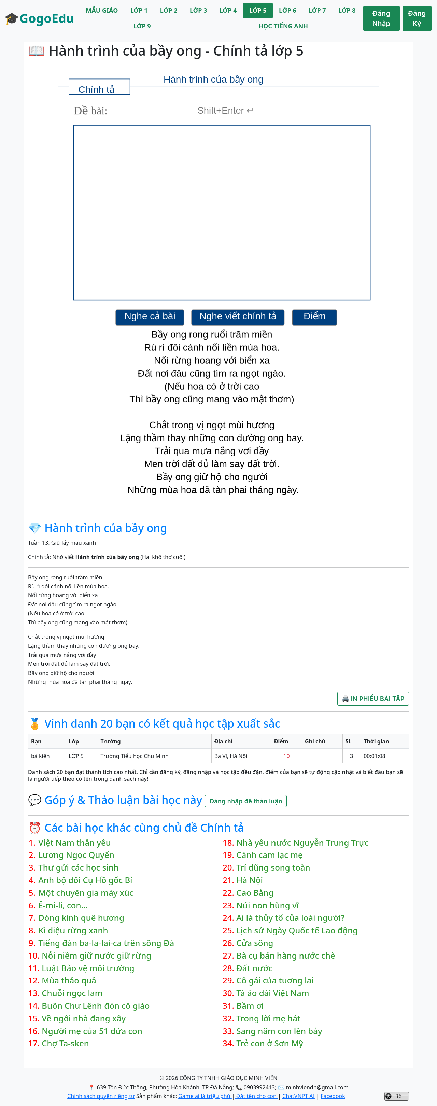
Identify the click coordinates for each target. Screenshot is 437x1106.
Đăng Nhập (381, 18)
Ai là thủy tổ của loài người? (290, 918)
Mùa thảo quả (69, 981)
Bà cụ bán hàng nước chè (285, 956)
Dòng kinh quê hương (81, 918)
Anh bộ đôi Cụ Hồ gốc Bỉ (85, 880)
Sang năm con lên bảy (279, 1031)
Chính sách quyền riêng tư (101, 1096)
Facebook (333, 1096)
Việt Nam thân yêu (74, 843)
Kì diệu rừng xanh (73, 930)
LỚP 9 (142, 26)
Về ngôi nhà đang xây (84, 1018)
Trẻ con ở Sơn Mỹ (269, 1043)
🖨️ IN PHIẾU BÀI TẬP (373, 698)
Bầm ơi (250, 1006)
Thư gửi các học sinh (78, 868)
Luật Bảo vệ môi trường (88, 968)
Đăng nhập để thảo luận (245, 801)
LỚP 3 (198, 10)
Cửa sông (254, 943)
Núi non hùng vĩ (267, 905)
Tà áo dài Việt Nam (272, 993)
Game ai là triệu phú (205, 1096)
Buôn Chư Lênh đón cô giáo (96, 1006)
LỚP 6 (287, 10)
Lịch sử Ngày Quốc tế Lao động (297, 930)
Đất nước (254, 968)
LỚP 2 (169, 10)
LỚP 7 (317, 10)
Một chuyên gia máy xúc (85, 893)
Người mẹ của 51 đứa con (92, 1031)
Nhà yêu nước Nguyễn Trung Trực (302, 843)
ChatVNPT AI (298, 1096)
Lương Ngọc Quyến (76, 855)
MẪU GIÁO (102, 10)
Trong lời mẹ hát (268, 1018)
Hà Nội (249, 880)
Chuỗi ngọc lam (72, 993)
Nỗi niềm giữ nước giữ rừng (96, 956)
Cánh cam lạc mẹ (269, 855)
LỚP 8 (347, 10)
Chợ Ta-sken (65, 1043)
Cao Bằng (254, 893)
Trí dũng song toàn (273, 868)
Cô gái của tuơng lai (275, 981)
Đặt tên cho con (256, 1096)
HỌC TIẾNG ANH (283, 26)
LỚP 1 (139, 10)
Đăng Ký (417, 18)
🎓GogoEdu (39, 18)
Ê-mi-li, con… (63, 905)
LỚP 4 (228, 10)
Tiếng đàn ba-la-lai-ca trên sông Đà (106, 943)
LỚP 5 (258, 10)
